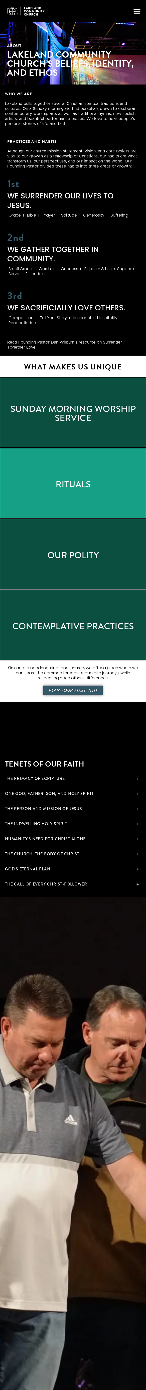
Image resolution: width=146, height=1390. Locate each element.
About (14, 46)
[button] (136, 11)
